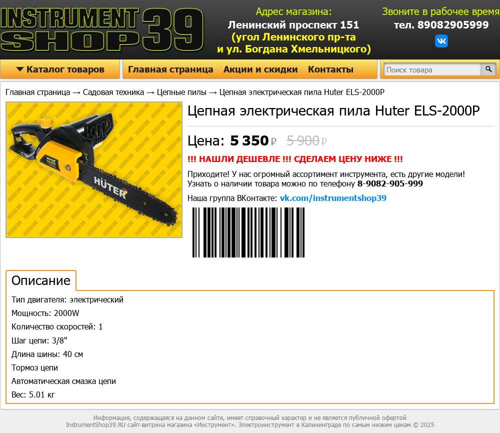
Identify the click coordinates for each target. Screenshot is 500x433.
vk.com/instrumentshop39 (333, 197)
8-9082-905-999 (390, 183)
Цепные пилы (181, 91)
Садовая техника (113, 91)
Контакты (331, 69)
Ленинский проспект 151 (294, 36)
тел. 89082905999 (441, 24)
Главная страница (171, 69)
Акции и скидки (261, 69)
